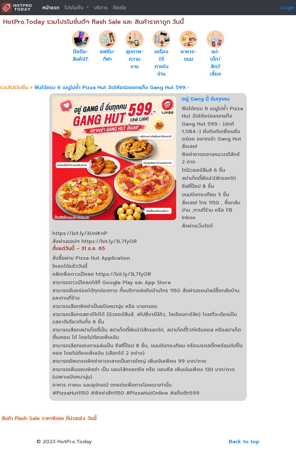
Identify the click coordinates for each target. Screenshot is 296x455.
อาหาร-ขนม (188, 55)
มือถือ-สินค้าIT (80, 55)
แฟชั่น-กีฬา (107, 55)
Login (288, 7)
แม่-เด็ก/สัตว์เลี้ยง (215, 63)
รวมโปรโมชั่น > (17, 87)
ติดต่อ (119, 7)
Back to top (244, 441)
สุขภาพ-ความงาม (135, 59)
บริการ (101, 7)
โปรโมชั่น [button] (74, 7)
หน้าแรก (50, 7)
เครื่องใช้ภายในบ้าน (161, 63)
